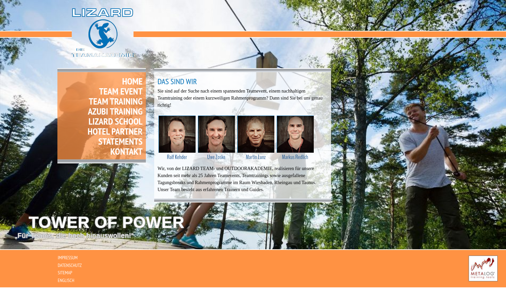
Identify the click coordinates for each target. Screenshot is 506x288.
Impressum (67, 258)
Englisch (66, 280)
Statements (120, 141)
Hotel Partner (115, 131)
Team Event (121, 91)
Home (132, 80)
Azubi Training (115, 111)
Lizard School (115, 121)
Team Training (116, 101)
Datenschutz (70, 265)
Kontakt (126, 151)
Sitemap (65, 273)
